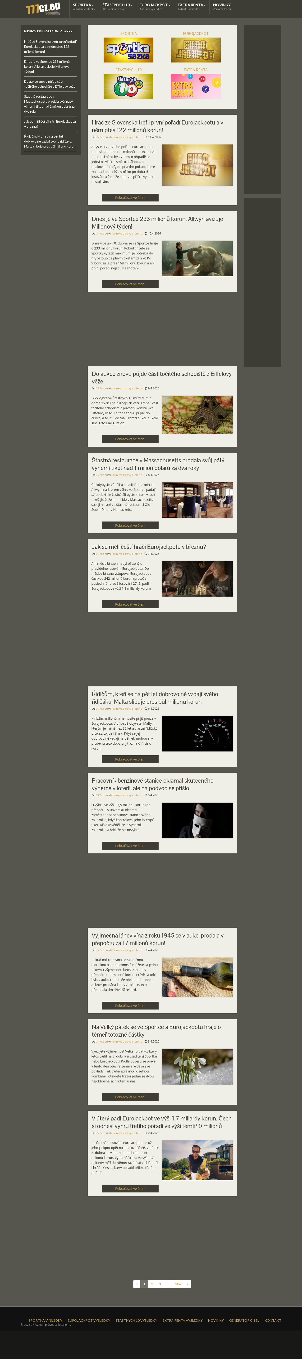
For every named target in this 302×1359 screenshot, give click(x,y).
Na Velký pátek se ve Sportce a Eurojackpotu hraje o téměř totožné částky (156, 1030)
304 (178, 1284)
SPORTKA (84, 6)
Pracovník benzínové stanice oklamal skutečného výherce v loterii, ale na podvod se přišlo (153, 784)
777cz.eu (102, 137)
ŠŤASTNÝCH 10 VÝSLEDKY (136, 1320)
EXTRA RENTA (192, 6)
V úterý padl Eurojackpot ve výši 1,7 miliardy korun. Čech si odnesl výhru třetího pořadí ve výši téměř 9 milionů (162, 1122)
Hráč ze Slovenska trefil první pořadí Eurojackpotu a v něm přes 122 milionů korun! (157, 126)
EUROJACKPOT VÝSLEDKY (89, 1320)
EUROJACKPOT (155, 6)
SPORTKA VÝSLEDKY (45, 1320)
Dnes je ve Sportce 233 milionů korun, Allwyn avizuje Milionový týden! (157, 222)
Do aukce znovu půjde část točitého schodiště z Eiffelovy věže (162, 377)
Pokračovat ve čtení (130, 197)
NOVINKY (222, 6)
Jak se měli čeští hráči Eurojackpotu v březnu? (149, 546)
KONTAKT (273, 1320)
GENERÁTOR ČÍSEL (244, 1320)
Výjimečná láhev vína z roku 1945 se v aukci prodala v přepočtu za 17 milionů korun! (158, 939)
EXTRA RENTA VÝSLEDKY (183, 1320)
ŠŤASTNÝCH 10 (117, 6)
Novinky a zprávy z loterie (126, 137)
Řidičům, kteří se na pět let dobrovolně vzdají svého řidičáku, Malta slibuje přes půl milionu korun (155, 697)
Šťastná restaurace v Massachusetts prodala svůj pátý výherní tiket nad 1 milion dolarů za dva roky (158, 464)
